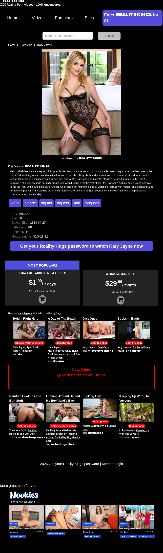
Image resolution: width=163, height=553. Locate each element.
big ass (63, 203)
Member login (112, 464)
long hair (92, 203)
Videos (38, 17)
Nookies (13, 524)
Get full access (27, 426)
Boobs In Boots (129, 318)
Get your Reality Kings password (74, 464)
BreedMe (51, 524)
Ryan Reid (32, 347)
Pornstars (64, 17)
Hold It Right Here (25, 318)
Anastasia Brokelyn (93, 426)
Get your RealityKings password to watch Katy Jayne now (81, 246)
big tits (46, 203)
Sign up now (99, 421)
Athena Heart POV (91, 529)
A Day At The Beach (62, 318)
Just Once (90, 318)
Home (12, 17)
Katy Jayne (19, 347)
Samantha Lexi (62, 354)
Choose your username (29, 342)
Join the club (64, 342)
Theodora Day (17, 430)
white (15, 203)
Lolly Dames (126, 430)
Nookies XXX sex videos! (22, 501)
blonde (30, 203)
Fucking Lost (92, 396)
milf (77, 203)
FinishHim (88, 524)
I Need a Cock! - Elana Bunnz (22, 529)
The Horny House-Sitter (130, 529)
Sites (89, 17)
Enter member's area (63, 426)
